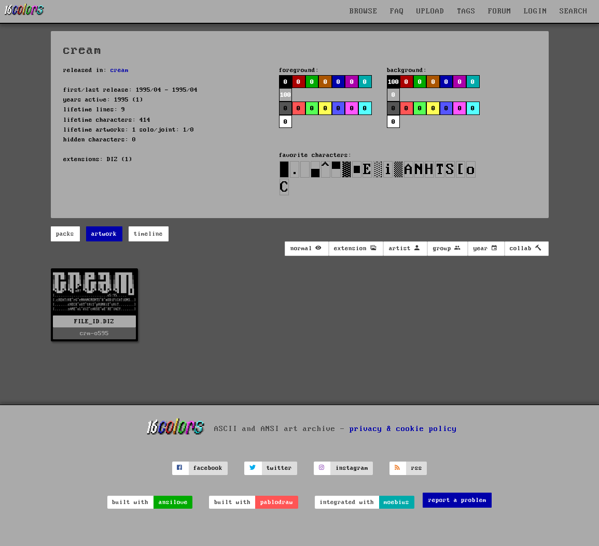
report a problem (457, 500)
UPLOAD (430, 11)
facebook (207, 468)
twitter (279, 468)
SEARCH (574, 11)
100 (285, 95)
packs (65, 234)
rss (416, 468)
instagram (352, 468)
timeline (148, 234)
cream (119, 70)
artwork (104, 234)
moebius (396, 502)
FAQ (397, 11)
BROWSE (364, 11)
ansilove (173, 502)
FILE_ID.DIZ (94, 321)
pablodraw (276, 502)
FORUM (499, 11)
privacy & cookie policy (403, 429)
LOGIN (535, 11)
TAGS (466, 11)
